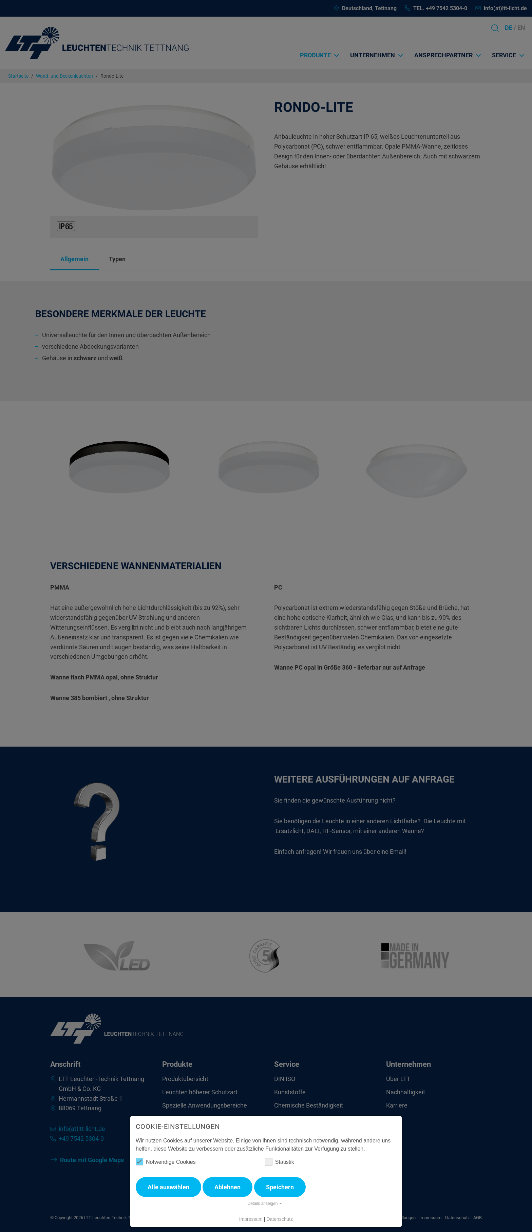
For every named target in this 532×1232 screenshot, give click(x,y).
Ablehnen (227, 1187)
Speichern (280, 1187)
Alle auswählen (168, 1187)
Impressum (251, 1219)
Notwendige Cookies (166, 1162)
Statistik (279, 1162)
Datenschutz (279, 1219)
